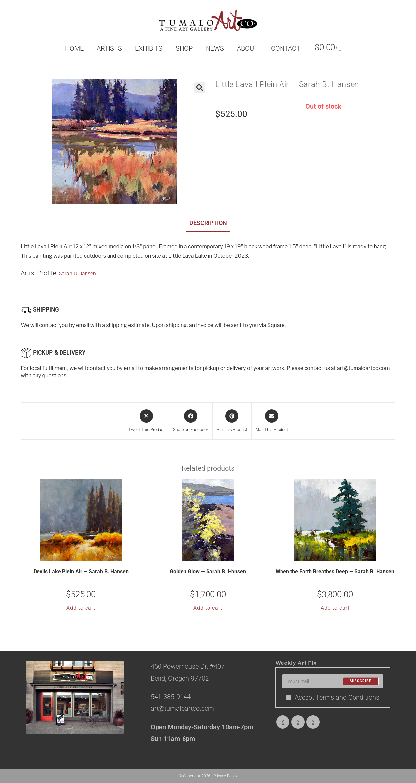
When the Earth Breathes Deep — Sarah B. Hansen (335, 571)
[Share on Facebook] (190, 421)
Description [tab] (208, 222)
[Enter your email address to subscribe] (332, 681)
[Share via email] (272, 421)
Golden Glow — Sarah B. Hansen (208, 571)
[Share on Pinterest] (232, 421)
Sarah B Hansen (77, 274)
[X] (282, 722)
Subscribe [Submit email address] (361, 681)
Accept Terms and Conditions (332, 697)
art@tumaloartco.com (363, 368)
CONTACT (285, 48)
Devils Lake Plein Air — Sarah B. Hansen (81, 571)
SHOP (184, 48)
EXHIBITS (148, 48)
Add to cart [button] (80, 608)
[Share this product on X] (146, 421)
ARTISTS (109, 48)
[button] (199, 87)
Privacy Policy (225, 776)
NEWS (215, 48)
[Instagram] (313, 722)
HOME (74, 48)
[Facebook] (298, 722)
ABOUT (247, 48)
